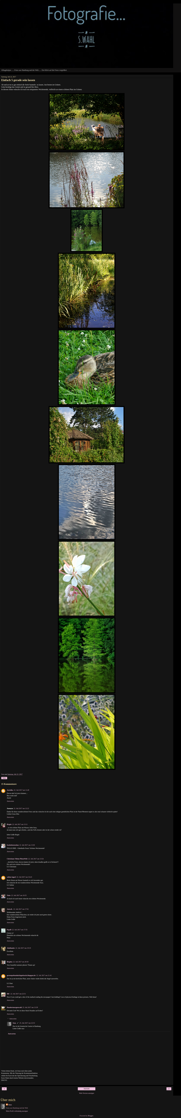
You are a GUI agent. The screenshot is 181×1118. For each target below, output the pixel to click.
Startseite (87, 1089)
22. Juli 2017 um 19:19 (23, 948)
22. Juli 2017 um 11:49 (21, 790)
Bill (8, 994)
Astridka (10, 790)
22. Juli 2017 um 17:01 (21, 909)
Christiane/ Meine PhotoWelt (17, 859)
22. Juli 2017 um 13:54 (36, 859)
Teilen (4, 778)
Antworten (10, 801)
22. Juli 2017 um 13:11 (20, 824)
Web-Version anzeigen (86, 1093)
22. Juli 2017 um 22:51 (18, 994)
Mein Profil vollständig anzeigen (17, 1111)
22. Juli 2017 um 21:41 (44, 975)
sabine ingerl (11, 877)
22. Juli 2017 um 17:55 (19, 930)
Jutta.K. (10, 909)
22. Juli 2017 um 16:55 (19, 895)
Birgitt (9, 824)
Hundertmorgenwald (14, 1007)
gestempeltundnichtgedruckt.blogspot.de (21, 975)
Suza (14, 1023)
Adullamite (11, 948)
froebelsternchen (13, 845)
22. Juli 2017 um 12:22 (21, 808)
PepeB (9, 930)
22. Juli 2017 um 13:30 (27, 845)
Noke (9, 895)
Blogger (90, 1116)
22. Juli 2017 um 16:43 (24, 877)
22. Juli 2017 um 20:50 (20, 962)
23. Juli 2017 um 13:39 (30, 1007)
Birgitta (9, 962)
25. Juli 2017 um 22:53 (27, 1023)
